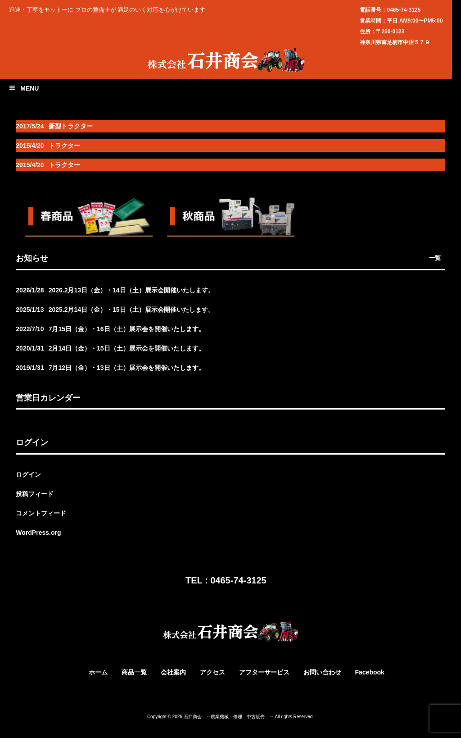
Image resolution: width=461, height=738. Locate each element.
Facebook (369, 672)
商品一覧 (134, 672)
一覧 (435, 258)
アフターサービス (264, 672)
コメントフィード (41, 513)
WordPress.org (38, 532)
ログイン (28, 474)
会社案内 (173, 672)
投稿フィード (35, 493)
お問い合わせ (322, 672)
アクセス (212, 672)
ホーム (98, 672)
